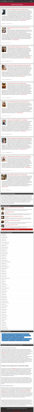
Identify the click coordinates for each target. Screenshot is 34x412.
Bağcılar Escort (4, 245)
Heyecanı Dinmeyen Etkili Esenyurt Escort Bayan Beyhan (19, 156)
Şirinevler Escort (4, 319)
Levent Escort (3, 304)
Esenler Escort (3, 275)
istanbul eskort (9, 337)
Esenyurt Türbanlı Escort (5, 278)
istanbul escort (4, 410)
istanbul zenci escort (26, 340)
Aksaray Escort (4, 235)
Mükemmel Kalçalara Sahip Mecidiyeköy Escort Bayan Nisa (19, 138)
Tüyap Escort (3, 325)
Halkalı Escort (3, 292)
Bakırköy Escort (4, 250)
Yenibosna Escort (4, 327)
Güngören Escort (4, 291)
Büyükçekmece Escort (5, 266)
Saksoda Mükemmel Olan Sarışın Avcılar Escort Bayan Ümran (18, 28)
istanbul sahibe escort (19, 340)
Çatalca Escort (3, 271)
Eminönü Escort (4, 273)
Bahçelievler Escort (4, 247)
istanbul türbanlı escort (25, 334)
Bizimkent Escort (4, 265)
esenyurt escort (23, 390)
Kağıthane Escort (4, 297)
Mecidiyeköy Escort (4, 306)
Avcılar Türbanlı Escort (5, 242)
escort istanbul (4, 337)
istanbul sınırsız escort (19, 335)
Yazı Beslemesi (27, 410)
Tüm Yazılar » (17, 229)
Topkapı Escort (3, 324)
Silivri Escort (3, 314)
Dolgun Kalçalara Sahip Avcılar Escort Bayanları (17, 174)
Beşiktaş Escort (4, 255)
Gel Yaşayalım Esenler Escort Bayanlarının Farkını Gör (14, 216)
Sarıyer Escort (3, 310)
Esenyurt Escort (4, 276)
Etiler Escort (3, 279)
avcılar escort (28, 390)
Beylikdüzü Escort (4, 260)
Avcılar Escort (3, 240)
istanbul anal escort (10, 334)
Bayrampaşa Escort (4, 253)
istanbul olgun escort (13, 338)
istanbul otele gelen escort (27, 338)
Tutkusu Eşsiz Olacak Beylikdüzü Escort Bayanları (17, 120)
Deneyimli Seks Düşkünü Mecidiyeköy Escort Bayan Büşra (19, 65)
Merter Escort (3, 307)
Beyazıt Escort (3, 257)
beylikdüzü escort (4, 391)
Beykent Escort (4, 258)
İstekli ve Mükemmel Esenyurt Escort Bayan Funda (17, 9)
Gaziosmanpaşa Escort (5, 288)
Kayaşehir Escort (4, 299)
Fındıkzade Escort (4, 284)
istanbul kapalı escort (5, 335)
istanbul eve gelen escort (26, 335)
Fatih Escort (3, 283)
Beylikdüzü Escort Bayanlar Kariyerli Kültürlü (12, 220)
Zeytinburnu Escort (4, 328)
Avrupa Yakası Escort (5, 244)
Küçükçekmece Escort (5, 302)
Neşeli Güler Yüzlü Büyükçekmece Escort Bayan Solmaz (14, 207)
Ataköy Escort (3, 239)
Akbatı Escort (3, 234)
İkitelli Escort (3, 294)
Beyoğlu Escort (4, 263)
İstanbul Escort (4, 296)
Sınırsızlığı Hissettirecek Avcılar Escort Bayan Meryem (18, 101)
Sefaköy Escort (3, 312)
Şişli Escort (3, 320)
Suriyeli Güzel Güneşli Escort (10, 212)
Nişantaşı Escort (4, 309)
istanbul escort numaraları (18, 334)
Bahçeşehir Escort (4, 248)
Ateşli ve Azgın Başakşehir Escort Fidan (11, 224)
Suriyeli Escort (3, 317)
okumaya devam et (23, 20)
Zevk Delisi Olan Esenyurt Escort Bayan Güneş (16, 83)
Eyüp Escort (3, 281)
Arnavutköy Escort (4, 237)
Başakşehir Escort (4, 252)
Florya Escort (3, 286)
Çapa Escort (3, 270)
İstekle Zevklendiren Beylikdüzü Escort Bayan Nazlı (18, 47)
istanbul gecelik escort (15, 337)
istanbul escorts (4, 334)
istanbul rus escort (20, 338)
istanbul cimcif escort (12, 340)
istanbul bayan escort (5, 340)
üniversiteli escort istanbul (6, 338)
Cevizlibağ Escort (4, 268)
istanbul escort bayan (12, 335)
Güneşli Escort (3, 289)
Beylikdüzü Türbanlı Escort (5, 261)
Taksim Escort (3, 322)
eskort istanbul (22, 337)
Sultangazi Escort (4, 315)
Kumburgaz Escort (4, 301)
